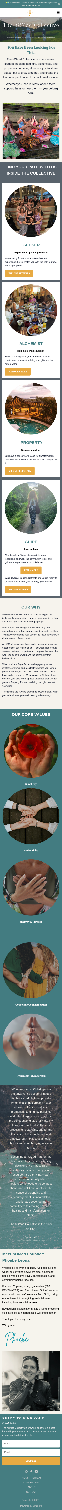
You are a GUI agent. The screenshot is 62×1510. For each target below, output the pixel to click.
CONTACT (31, 1492)
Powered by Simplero (31, 1506)
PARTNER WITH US (18, 589)
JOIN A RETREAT (31, 1482)
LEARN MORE (31, 570)
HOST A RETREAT (31, 1478)
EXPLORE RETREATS (19, 273)
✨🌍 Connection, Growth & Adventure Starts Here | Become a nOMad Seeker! (31, 4)
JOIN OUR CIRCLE (18, 371)
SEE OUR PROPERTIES (20, 470)
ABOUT (31, 1487)
